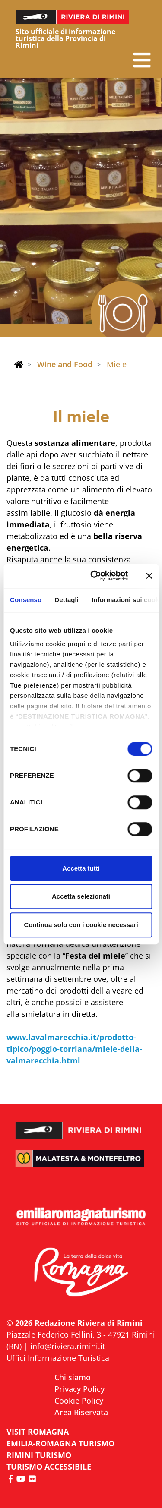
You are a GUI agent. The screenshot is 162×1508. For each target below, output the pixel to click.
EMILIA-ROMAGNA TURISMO (60, 1443)
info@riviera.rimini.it (67, 1346)
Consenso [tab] (25, 599)
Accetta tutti (81, 868)
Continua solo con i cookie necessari (81, 924)
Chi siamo (72, 1377)
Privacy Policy (79, 1389)
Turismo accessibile (48, 1466)
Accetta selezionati (81, 896)
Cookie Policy (78, 1400)
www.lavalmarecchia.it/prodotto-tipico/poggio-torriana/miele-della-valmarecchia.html (74, 1049)
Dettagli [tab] (66, 599)
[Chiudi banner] (149, 576)
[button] (141, 60)
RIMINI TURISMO (38, 1455)
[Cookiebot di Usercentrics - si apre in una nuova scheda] (95, 575)
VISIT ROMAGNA (37, 1431)
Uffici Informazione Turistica (57, 1358)
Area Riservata (81, 1412)
